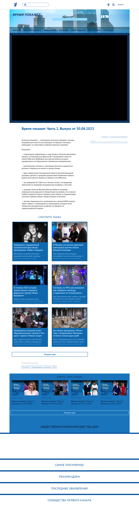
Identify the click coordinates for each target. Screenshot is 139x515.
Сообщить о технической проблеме (114, 137)
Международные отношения (40, 367)
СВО (54, 367)
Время (27, 14)
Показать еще (50, 354)
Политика (25, 367)
